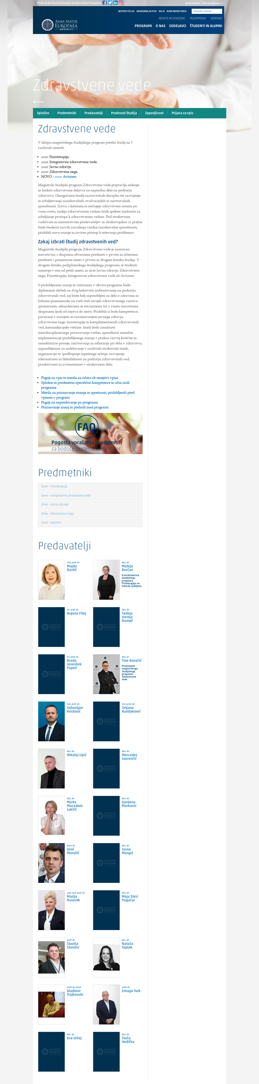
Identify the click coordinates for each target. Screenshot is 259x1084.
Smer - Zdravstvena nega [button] (57, 513)
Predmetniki (66, 113)
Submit (219, 11)
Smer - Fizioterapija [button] (54, 486)
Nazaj (38, 102)
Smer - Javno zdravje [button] (55, 504)
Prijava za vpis (182, 113)
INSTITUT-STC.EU (126, 11)
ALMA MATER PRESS (177, 11)
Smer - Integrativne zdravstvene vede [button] (66, 495)
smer (65, 176)
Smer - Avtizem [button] (51, 522)
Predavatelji (93, 113)
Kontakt (216, 18)
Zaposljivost (154, 113)
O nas (160, 26)
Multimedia (198, 18)
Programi (143, 26)
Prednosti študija (124, 113)
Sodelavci (177, 26)
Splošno (43, 113)
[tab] (90, 145)
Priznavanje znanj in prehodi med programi (74, 407)
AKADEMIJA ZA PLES (147, 11)
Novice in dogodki (172, 18)
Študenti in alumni (206, 26)
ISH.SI (162, 11)
